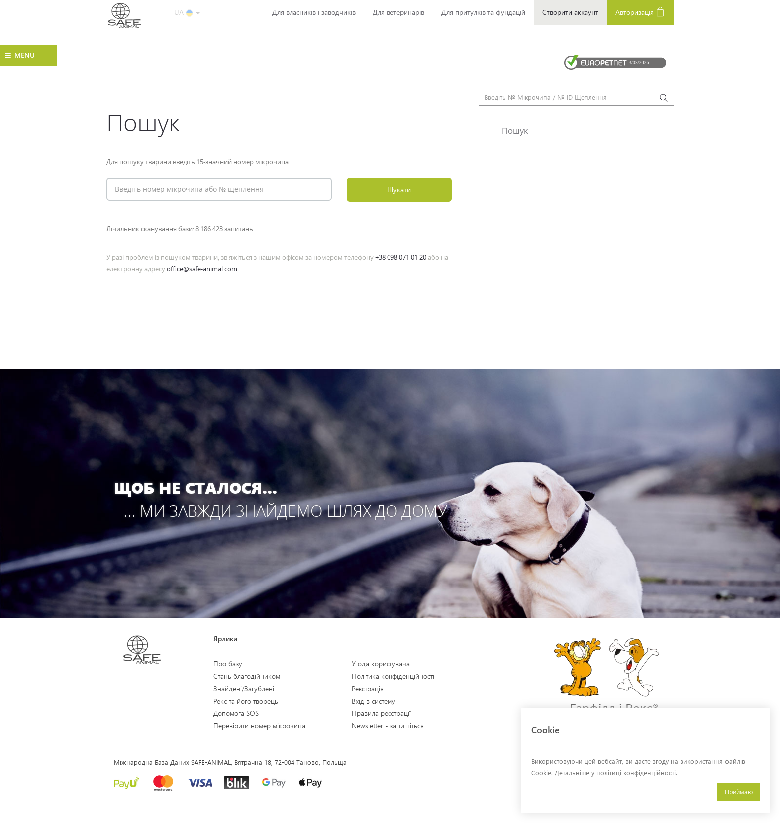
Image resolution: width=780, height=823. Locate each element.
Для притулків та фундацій (483, 12)
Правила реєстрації (381, 713)
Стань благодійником (246, 676)
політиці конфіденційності (636, 772)
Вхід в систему (373, 700)
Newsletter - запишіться (388, 725)
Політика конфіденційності (393, 676)
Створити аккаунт (570, 12)
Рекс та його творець (245, 700)
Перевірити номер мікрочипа (259, 725)
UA (187, 12)
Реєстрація (368, 688)
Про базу (227, 663)
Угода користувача (381, 663)
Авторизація (640, 11)
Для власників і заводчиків (314, 12)
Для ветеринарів (398, 12)
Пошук (515, 130)
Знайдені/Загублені (243, 688)
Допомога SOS (236, 713)
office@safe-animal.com (202, 268)
